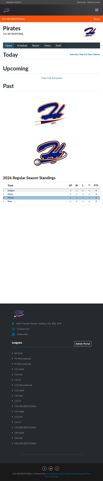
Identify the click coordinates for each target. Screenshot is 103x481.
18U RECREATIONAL (25, 443)
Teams (96, 19)
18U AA (18, 438)
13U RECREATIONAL (25, 406)
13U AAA (19, 390)
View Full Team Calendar (89, 54)
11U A (17, 379)
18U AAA (19, 432)
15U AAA (19, 411)
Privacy (55, 476)
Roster (35, 45)
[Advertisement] (51, 230)
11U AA (18, 374)
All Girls (18, 353)
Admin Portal (83, 343)
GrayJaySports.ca (53, 473)
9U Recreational (22, 363)
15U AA (18, 416)
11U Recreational (23, 385)
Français (82, 2)
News (47, 45)
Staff (58, 45)
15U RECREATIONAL (13, 19)
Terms (47, 476)
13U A (17, 400)
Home (8, 45)
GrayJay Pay (84, 473)
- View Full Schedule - (51, 78)
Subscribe (74, 54)
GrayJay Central (70, 473)
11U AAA (19, 369)
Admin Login (93, 2)
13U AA (18, 395)
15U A (17, 422)
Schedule (22, 45)
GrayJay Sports (12, 2)
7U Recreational (22, 358)
